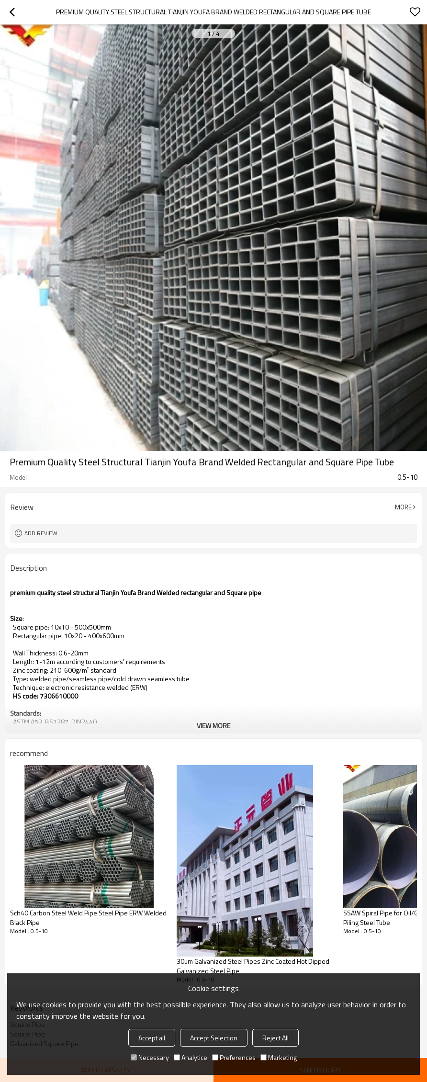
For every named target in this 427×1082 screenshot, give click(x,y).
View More (213, 726)
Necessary (150, 1057)
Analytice (190, 1057)
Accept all (151, 1038)
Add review (40, 533)
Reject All (275, 1038)
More (403, 507)
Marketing (278, 1057)
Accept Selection (213, 1038)
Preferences (234, 1057)
